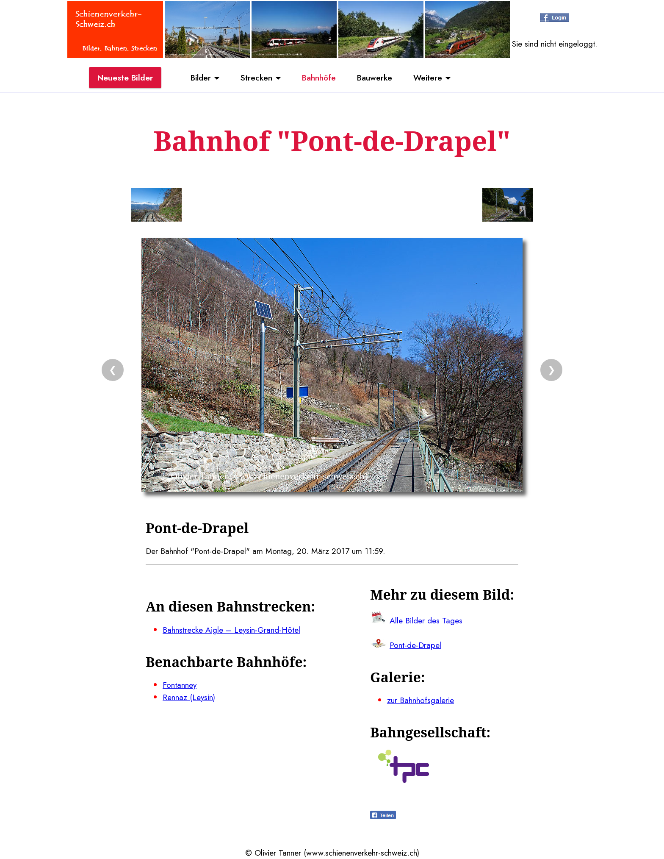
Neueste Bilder (125, 77)
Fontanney (179, 685)
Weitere (427, 77)
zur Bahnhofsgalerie (420, 700)
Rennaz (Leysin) (189, 697)
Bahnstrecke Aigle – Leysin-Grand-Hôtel (231, 630)
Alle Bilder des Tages (426, 620)
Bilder (201, 77)
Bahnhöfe (319, 77)
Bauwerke (374, 77)
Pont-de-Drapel (415, 645)
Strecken (256, 77)
